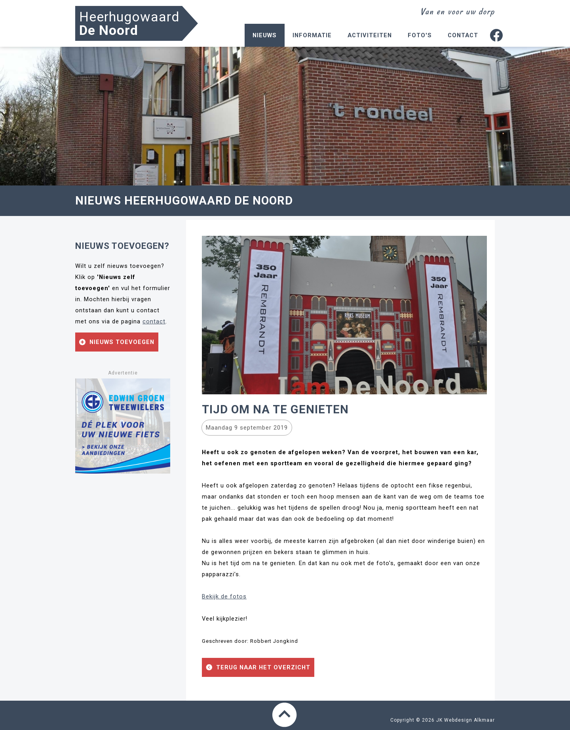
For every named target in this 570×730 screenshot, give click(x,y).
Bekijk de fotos (224, 596)
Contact (463, 35)
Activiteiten (370, 35)
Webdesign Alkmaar (469, 720)
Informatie (312, 35)
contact (153, 321)
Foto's (420, 35)
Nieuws (265, 35)
